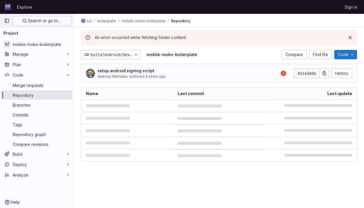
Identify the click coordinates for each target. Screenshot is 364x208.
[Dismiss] (350, 37)
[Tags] (37, 124)
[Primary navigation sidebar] (7, 20)
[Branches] (37, 104)
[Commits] (37, 114)
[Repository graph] (37, 134)
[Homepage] (7, 7)
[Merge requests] (37, 85)
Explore (24, 7)
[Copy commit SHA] (324, 73)
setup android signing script (125, 70)
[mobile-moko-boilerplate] (37, 44)
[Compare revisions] (37, 144)
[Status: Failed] (283, 73)
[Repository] (37, 95)
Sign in (351, 7)
